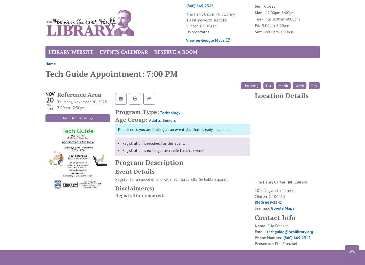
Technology (170, 112)
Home (50, 63)
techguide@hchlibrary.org (290, 231)
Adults (155, 120)
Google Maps (282, 208)
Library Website (71, 52)
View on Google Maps (205, 40)
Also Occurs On (78, 118)
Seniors (169, 120)
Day (314, 85)
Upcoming (251, 85)
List (268, 85)
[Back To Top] (352, 252)
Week (300, 85)
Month (283, 85)
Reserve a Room (175, 52)
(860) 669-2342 (200, 5)
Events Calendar (124, 52)
